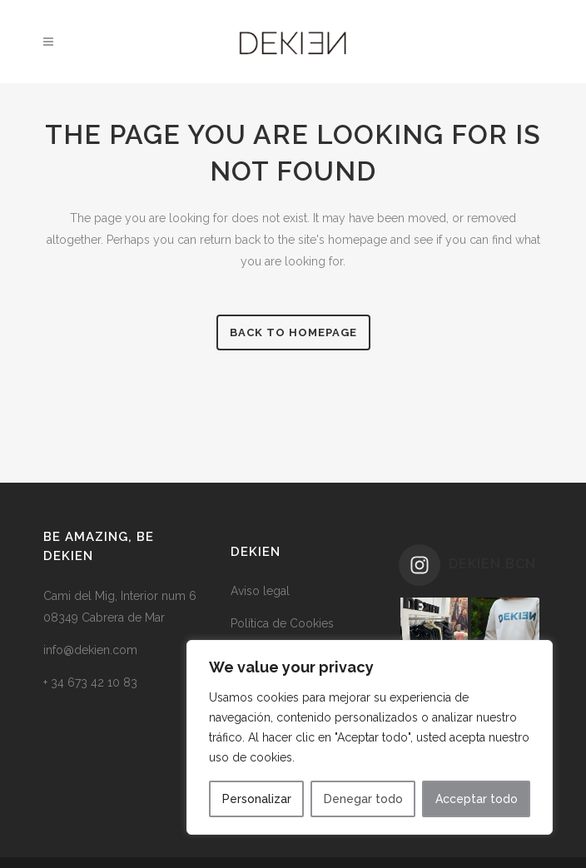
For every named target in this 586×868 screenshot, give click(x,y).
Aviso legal (260, 591)
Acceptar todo (476, 799)
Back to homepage (293, 332)
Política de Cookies (282, 623)
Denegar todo (363, 799)
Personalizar (256, 799)
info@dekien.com (90, 650)
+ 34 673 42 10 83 (90, 682)
